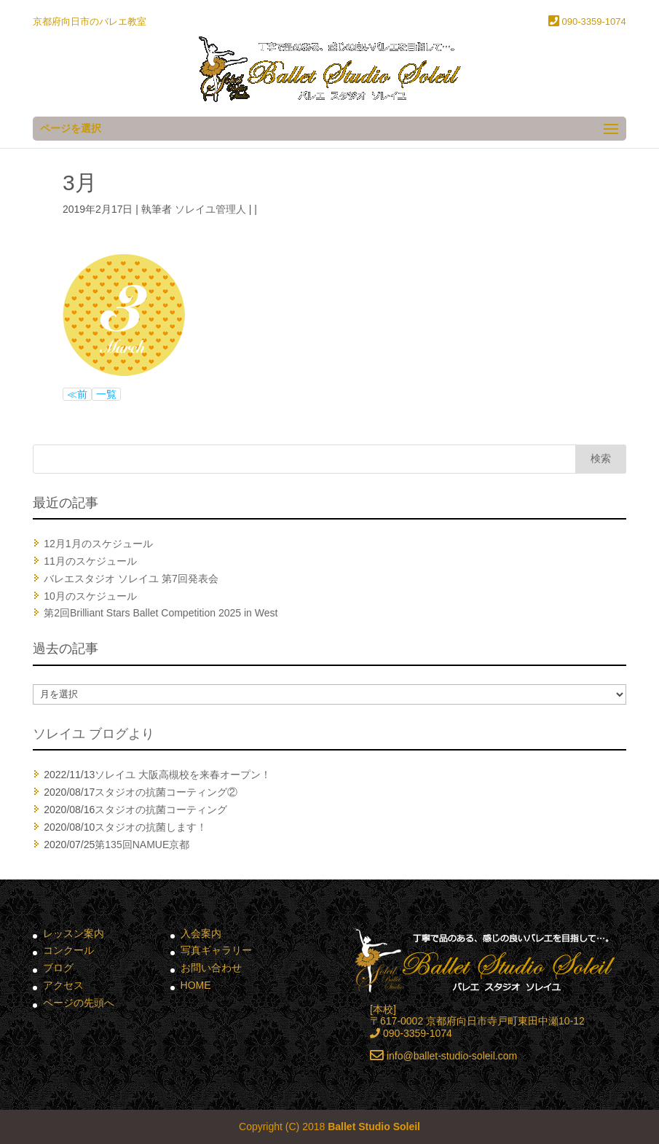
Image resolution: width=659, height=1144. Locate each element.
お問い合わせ (211, 967)
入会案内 (201, 933)
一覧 (106, 394)
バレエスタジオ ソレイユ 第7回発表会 (131, 578)
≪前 (77, 394)
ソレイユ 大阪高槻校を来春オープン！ (183, 774)
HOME (196, 985)
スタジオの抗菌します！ (151, 827)
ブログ (58, 967)
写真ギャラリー (216, 950)
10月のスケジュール (90, 596)
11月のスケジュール (90, 561)
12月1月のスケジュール (98, 543)
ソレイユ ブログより (93, 733)
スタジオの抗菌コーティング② (166, 792)
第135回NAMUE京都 (142, 844)
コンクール (68, 950)
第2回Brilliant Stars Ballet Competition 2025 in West (160, 613)
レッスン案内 (73, 933)
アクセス (63, 985)
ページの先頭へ (78, 1002)
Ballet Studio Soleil (374, 1126)
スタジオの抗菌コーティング (161, 809)
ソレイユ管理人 (210, 209)
